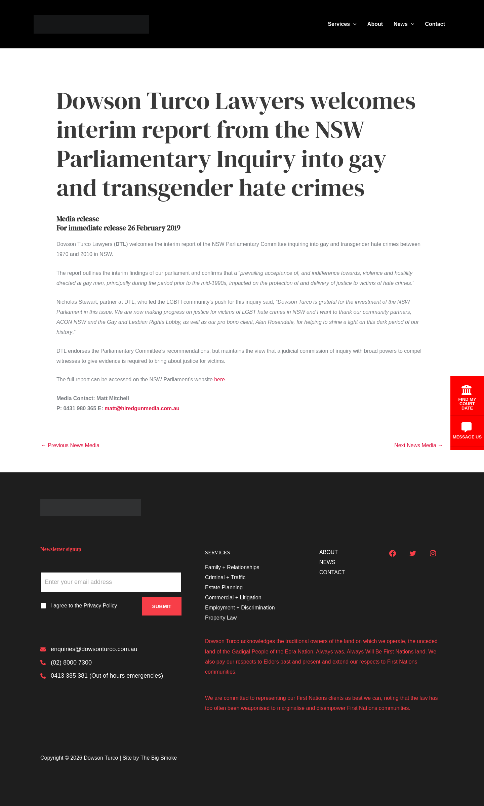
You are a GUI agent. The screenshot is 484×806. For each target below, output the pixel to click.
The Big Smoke (158, 758)
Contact (435, 24)
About (375, 24)
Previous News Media (70, 445)
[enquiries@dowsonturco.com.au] (88, 649)
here (219, 379)
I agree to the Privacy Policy (83, 605)
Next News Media (418, 445)
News (404, 24)
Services (342, 24)
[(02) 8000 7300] (66, 663)
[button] (353, 24)
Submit (162, 606)
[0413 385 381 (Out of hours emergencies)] (101, 676)
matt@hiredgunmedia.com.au (142, 408)
